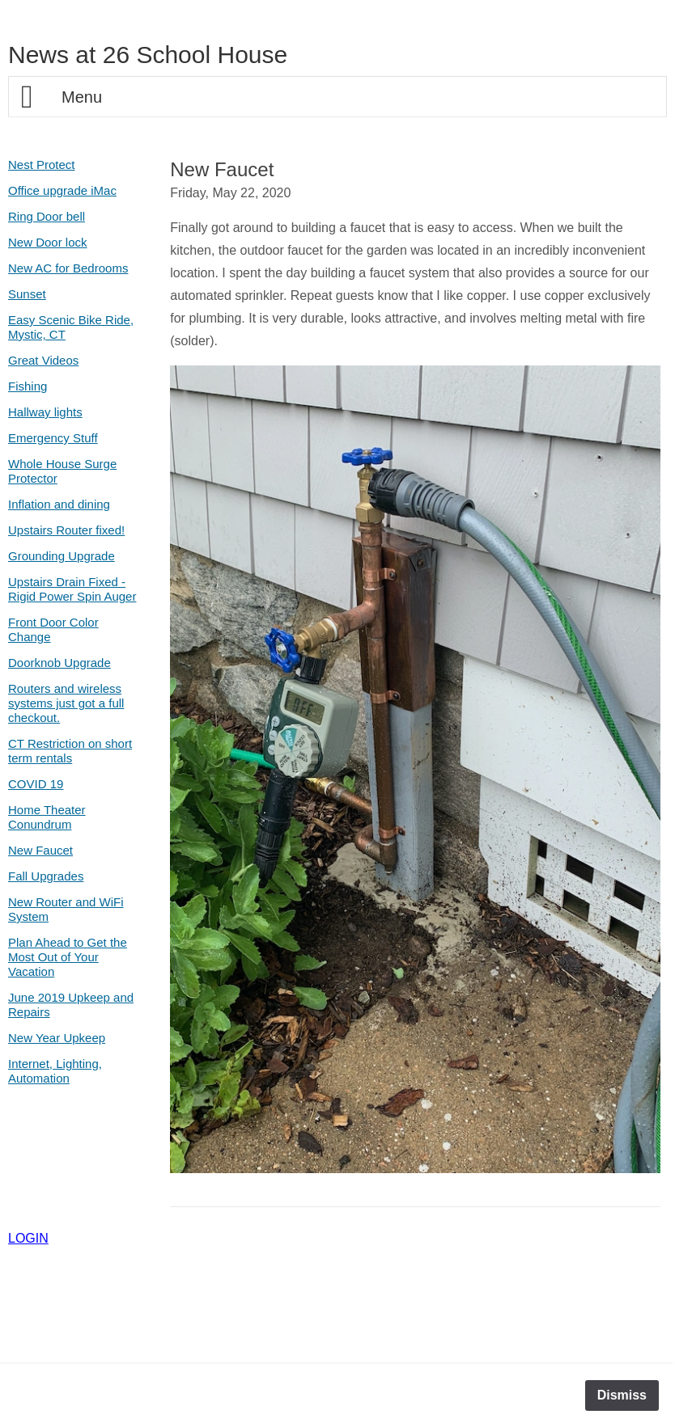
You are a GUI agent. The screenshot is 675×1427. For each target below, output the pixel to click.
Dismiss (622, 1395)
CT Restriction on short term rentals (70, 751)
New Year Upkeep (56, 1038)
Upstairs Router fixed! (66, 530)
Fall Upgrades (45, 876)
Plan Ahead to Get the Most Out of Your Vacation (67, 956)
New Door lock (47, 242)
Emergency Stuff (53, 438)
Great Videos (43, 360)
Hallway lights (45, 412)
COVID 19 (35, 784)
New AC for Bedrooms (68, 268)
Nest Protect (41, 164)
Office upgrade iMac (62, 190)
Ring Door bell (46, 216)
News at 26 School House (147, 54)
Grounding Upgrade (61, 556)
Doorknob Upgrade (59, 662)
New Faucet (40, 850)
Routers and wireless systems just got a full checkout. (66, 703)
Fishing (27, 386)
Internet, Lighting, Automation (55, 1071)
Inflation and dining (59, 504)
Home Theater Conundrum (47, 817)
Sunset (27, 294)
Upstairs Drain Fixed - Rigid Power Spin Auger (72, 589)
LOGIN (28, 1238)
